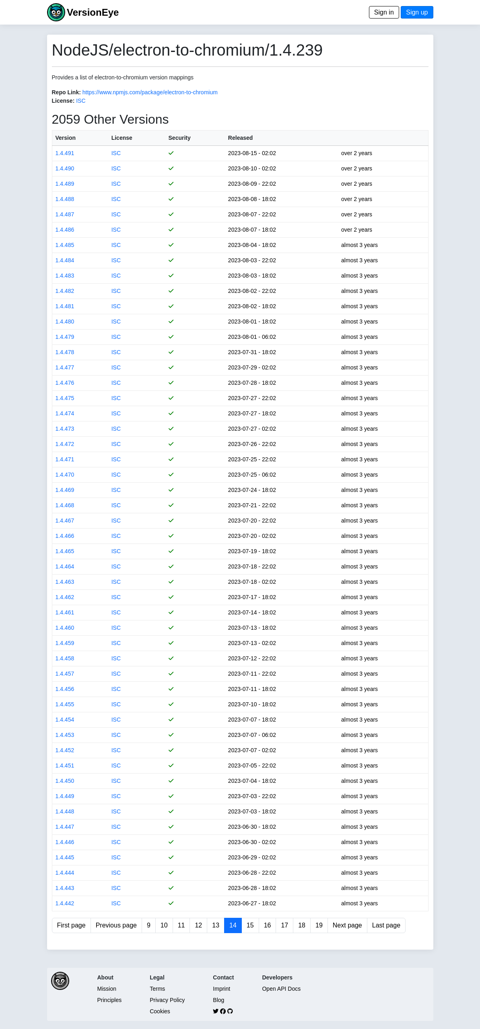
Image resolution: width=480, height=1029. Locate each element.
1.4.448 (65, 811)
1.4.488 (65, 199)
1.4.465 (65, 551)
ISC (80, 101)
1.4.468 (65, 505)
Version (66, 138)
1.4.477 (65, 367)
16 (267, 925)
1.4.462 (65, 597)
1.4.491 (65, 153)
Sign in (384, 12)
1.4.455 (65, 704)
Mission (106, 988)
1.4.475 (65, 398)
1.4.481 (65, 306)
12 (198, 925)
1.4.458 (65, 658)
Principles (109, 1000)
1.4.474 (65, 413)
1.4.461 (65, 612)
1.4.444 (65, 872)
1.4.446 (65, 842)
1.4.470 (65, 474)
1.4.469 (65, 490)
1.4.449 (65, 796)
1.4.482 (65, 291)
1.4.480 (65, 321)
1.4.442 (65, 903)
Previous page (116, 925)
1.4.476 (65, 383)
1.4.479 (65, 337)
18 (301, 925)
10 (164, 925)
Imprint (221, 988)
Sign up (417, 12)
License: (63, 101)
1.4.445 (65, 857)
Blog (218, 1000)
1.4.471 (65, 459)
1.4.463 (65, 582)
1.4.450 (65, 781)
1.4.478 (65, 352)
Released (240, 138)
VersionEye (93, 12)
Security (180, 138)
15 (250, 925)
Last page (386, 925)
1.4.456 (65, 689)
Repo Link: (66, 92)
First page (71, 925)
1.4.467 (65, 520)
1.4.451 (65, 765)
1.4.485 (65, 245)
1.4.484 (65, 260)
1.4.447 (65, 827)
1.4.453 (65, 735)
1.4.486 (65, 229)
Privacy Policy (167, 1000)
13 (215, 925)
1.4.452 (65, 750)
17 (284, 925)
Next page (347, 925)
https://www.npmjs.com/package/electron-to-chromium (150, 92)
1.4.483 (65, 275)
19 (319, 925)
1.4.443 (65, 888)
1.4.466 (65, 536)
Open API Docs (281, 988)
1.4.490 (65, 168)
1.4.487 (65, 214)
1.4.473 (65, 428)
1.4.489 (65, 183)
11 (181, 925)
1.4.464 (65, 566)
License (121, 138)
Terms (157, 988)
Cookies (160, 1011)
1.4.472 (65, 444)
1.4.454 (65, 719)
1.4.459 (65, 643)
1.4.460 (65, 627)
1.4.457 (65, 673)
